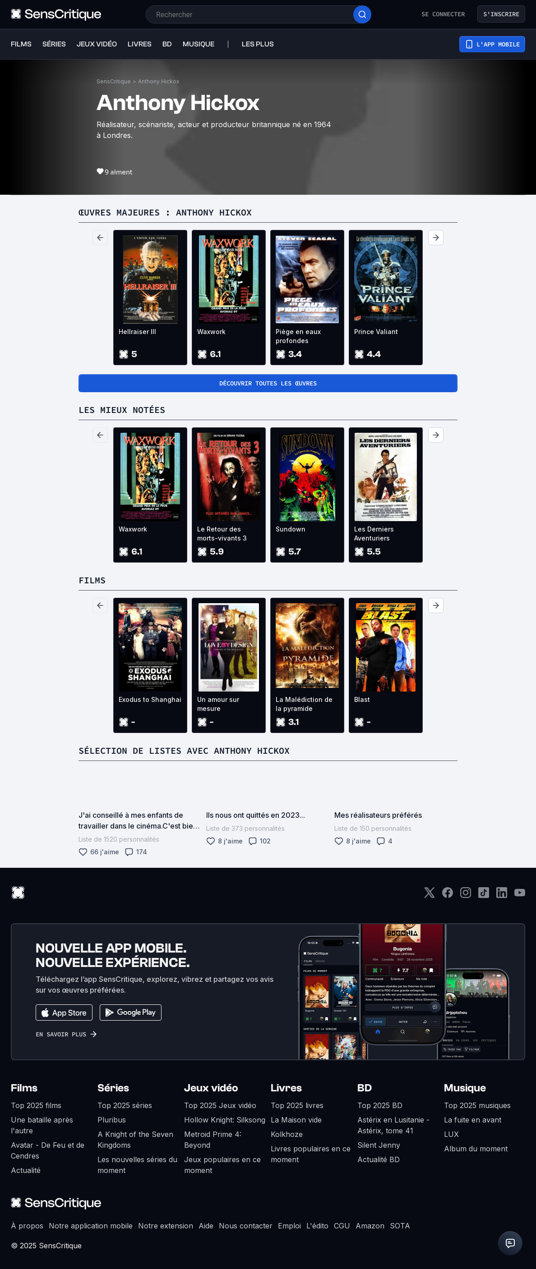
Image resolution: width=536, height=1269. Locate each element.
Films (24, 1088)
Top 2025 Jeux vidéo (220, 1105)
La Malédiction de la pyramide (304, 704)
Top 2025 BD (379, 1105)
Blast (362, 699)
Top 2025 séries (124, 1105)
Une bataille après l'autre (42, 1125)
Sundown (290, 529)
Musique (465, 1088)
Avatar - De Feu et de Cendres (47, 1150)
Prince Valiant (376, 331)
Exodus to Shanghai (150, 699)
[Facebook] (447, 895)
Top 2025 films (36, 1105)
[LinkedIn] (501, 895)
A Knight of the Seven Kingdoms (135, 1140)
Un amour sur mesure (218, 704)
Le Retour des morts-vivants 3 (222, 533)
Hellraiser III (137, 331)
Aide (206, 1225)
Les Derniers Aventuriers (374, 533)
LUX (451, 1134)
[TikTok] (483, 895)
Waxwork (211, 331)
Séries (113, 1088)
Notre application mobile (91, 1225)
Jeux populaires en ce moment (222, 1165)
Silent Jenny (378, 1145)
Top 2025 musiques (477, 1105)
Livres (286, 1088)
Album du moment (476, 1148)
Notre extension (165, 1225)
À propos (27, 1225)
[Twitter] (429, 895)
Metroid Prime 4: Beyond (212, 1140)
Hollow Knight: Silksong (224, 1119)
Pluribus (111, 1119)
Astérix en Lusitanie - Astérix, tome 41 (393, 1125)
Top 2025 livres (297, 1105)
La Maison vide (296, 1119)
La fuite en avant (472, 1119)
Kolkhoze (287, 1134)
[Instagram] (465, 895)
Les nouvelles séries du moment (137, 1165)
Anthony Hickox (159, 81)
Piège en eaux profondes (298, 336)
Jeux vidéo (211, 1088)
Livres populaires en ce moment (311, 1154)
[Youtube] (519, 895)
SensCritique (114, 81)
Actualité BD (378, 1159)
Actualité (26, 1170)
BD (364, 1088)
